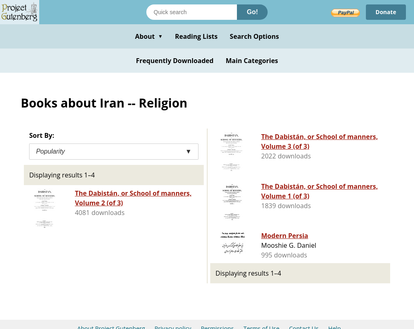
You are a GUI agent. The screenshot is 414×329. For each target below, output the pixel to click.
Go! (252, 11)
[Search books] (191, 12)
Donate (386, 12)
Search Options (254, 36)
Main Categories (252, 60)
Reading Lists (196, 36)
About (149, 36)
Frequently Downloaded (174, 60)
